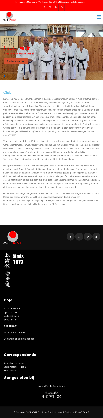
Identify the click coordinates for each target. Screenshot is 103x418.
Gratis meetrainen (15, 61)
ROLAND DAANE (82, 412)
